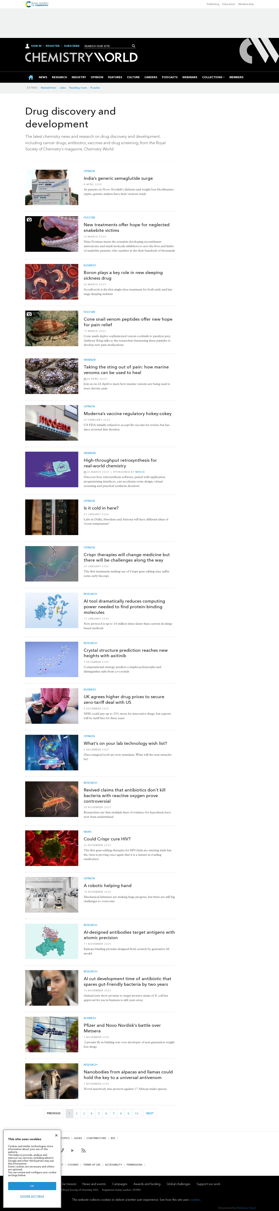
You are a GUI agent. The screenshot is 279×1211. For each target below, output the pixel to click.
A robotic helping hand (108, 885)
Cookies (73, 1164)
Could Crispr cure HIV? (107, 839)
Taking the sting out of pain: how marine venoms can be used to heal (126, 369)
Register (53, 46)
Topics (65, 1138)
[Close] (56, 1135)
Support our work (208, 1184)
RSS (113, 1138)
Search (133, 45)
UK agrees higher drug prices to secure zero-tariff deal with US (124, 699)
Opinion (89, 171)
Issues (78, 1138)
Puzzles (95, 87)
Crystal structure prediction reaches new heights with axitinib (126, 653)
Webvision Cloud (246, 1207)
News (87, 831)
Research (90, 594)
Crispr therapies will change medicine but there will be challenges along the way (127, 557)
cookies (195, 1200)
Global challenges (178, 1184)
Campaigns (119, 1184)
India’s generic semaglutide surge (118, 178)
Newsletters (48, 87)
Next (151, 1113)
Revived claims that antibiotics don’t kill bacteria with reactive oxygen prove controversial (124, 795)
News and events (94, 1184)
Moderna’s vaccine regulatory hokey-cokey (127, 413)
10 (138, 1113)
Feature (89, 217)
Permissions (134, 1164)
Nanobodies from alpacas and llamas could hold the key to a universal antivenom (128, 1074)
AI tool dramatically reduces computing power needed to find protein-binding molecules (124, 606)
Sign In (36, 46)
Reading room (78, 87)
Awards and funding (146, 1184)
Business (90, 265)
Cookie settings (32, 1196)
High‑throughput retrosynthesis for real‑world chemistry (120, 462)
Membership (246, 4)
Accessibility (113, 1164)
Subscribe (72, 46)
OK (32, 1185)
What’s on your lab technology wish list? (125, 743)
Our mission (68, 1184)
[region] (32, 1169)
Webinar (90, 359)
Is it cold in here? (101, 508)
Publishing (213, 4)
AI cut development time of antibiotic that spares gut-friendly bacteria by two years (127, 981)
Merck (140, 471)
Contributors (96, 1138)
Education (228, 4)
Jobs (63, 87)
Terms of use (91, 1164)
